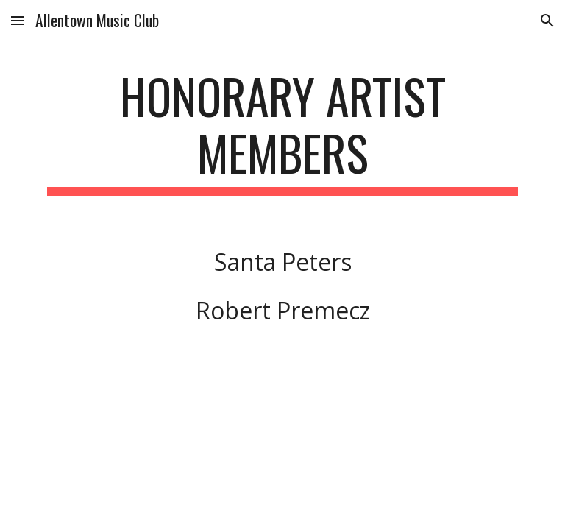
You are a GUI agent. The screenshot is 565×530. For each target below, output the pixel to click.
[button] (17, 20)
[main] (282, 132)
